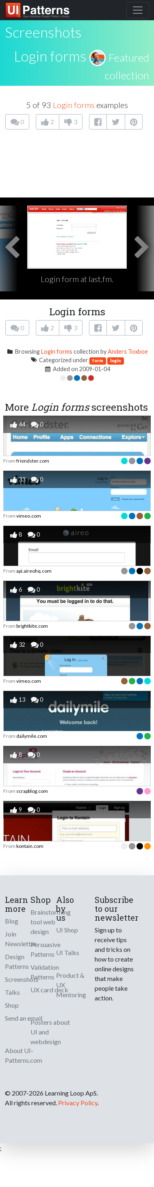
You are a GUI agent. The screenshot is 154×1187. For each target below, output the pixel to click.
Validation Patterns (44, 972)
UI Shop (67, 930)
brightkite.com (32, 626)
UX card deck (49, 990)
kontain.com (29, 846)
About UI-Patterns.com (23, 1055)
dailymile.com (31, 736)
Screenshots (22, 979)
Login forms (50, 55)
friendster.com (32, 461)
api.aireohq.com (34, 571)
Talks (12, 992)
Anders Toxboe (128, 351)
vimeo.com (28, 516)
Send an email (23, 1018)
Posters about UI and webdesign (50, 1031)
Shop (12, 1005)
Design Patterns (17, 961)
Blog (11, 921)
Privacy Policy (78, 1102)
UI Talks (67, 952)
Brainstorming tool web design (50, 921)
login (115, 360)
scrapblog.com (32, 791)
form (97, 360)
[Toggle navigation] (137, 10)
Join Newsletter (21, 938)
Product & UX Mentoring (71, 984)
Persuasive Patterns (45, 949)
